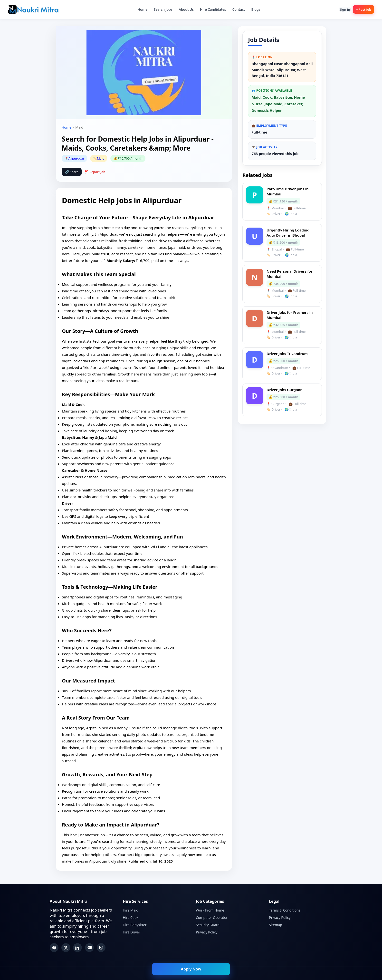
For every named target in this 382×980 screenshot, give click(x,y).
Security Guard (208, 924)
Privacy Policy (206, 932)
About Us (182, 9)
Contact (235, 9)
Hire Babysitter (135, 924)
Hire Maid (130, 910)
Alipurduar (76, 158)
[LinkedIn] (77, 947)
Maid (100, 158)
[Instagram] (101, 947)
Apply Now (191, 969)
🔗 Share (71, 172)
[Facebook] (54, 947)
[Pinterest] (89, 947)
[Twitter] (65, 947)
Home (139, 9)
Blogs (252, 9)
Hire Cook (130, 917)
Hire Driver (131, 932)
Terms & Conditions (284, 910)
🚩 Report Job (95, 172)
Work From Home (210, 910)
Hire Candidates (210, 9)
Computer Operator (212, 917)
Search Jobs (159, 9)
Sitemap (275, 924)
